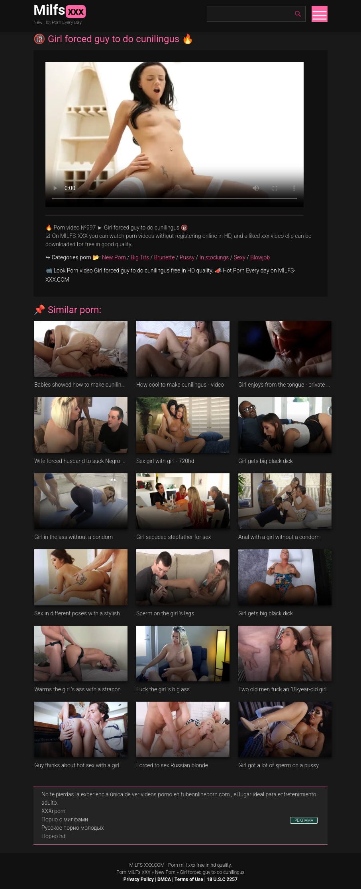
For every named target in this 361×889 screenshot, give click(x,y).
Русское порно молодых (72, 828)
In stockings (214, 257)
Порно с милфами (64, 819)
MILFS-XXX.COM (146, 865)
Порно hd (53, 836)
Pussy (187, 257)
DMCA (164, 879)
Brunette (164, 257)
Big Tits (140, 257)
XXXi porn (53, 811)
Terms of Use (189, 879)
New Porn (114, 257)
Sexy (239, 257)
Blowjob (260, 257)
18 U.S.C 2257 (222, 879)
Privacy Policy (139, 879)
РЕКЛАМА (303, 820)
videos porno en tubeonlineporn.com (185, 794)
